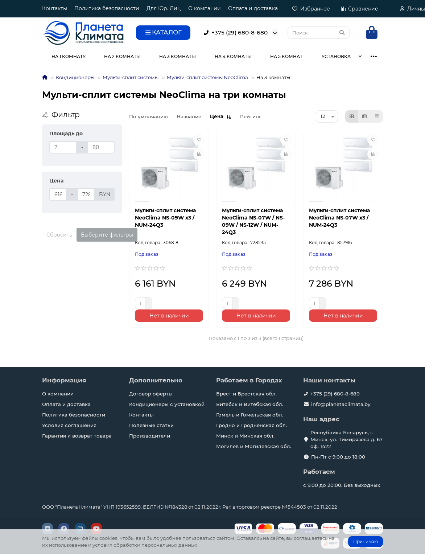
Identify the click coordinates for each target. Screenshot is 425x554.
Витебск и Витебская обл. (249, 404)
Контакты (54, 8)
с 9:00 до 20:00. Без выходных (341, 485)
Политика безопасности (106, 8)
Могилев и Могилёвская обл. (253, 446)
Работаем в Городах (249, 380)
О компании (204, 8)
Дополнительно (155, 380)
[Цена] (58, 194)
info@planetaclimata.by (340, 404)
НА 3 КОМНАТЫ (177, 56)
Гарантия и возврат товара (77, 436)
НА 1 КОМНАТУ (68, 56)
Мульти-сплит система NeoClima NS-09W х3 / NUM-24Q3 (165, 217)
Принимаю (365, 541)
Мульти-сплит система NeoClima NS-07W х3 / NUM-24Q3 (339, 217)
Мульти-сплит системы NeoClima (207, 77)
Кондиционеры (75, 77)
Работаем (319, 471)
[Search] (319, 32)
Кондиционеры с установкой (167, 404)
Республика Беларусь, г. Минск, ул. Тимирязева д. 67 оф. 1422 (346, 439)
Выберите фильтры (107, 234)
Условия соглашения (69, 425)
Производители (149, 436)
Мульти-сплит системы (130, 77)
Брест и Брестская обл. (246, 394)
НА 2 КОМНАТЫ (122, 56)
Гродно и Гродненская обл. (251, 425)
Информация (64, 380)
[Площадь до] (63, 147)
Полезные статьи (151, 425)
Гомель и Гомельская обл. (249, 415)
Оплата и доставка (253, 8)
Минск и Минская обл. (245, 436)
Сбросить (59, 234)
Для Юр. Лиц (164, 8)
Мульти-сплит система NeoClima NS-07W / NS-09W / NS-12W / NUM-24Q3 (253, 221)
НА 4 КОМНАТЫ (233, 56)
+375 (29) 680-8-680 (234, 33)
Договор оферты (151, 394)
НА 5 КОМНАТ (286, 56)
